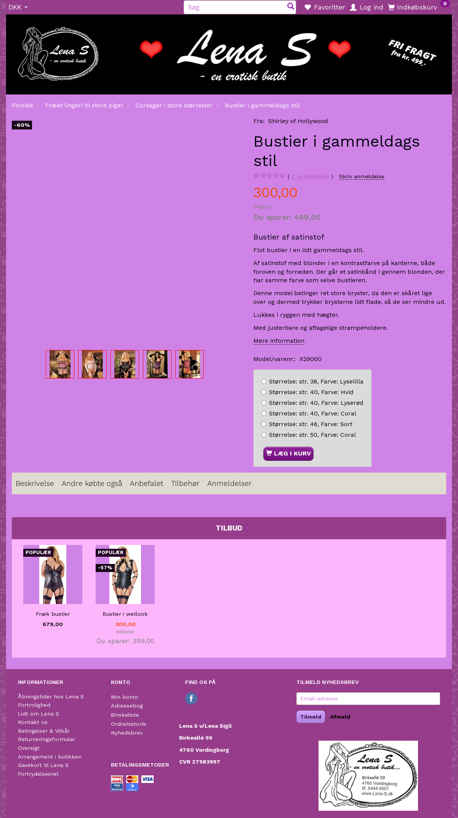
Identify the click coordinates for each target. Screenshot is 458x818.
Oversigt (29, 748)
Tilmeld (310, 717)
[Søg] (290, 7)
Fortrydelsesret (38, 774)
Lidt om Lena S (38, 714)
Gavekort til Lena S (43, 765)
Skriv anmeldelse (361, 176)
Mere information (278, 340)
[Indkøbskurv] (419, 7)
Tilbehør (185, 483)
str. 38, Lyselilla (316, 381)
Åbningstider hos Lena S (51, 696)
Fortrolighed (34, 705)
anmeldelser (310, 176)
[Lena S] (229, 51)
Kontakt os (33, 722)
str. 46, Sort (310, 424)
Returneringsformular (46, 739)
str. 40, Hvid (311, 392)
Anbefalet (146, 483)
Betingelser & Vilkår (44, 731)
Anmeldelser (229, 483)
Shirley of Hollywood (298, 121)
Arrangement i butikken (50, 757)
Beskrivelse (35, 483)
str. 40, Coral (312, 413)
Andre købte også (92, 483)
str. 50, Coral (312, 434)
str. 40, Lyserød (316, 402)
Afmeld (340, 717)
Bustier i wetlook (125, 614)
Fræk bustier (53, 614)
